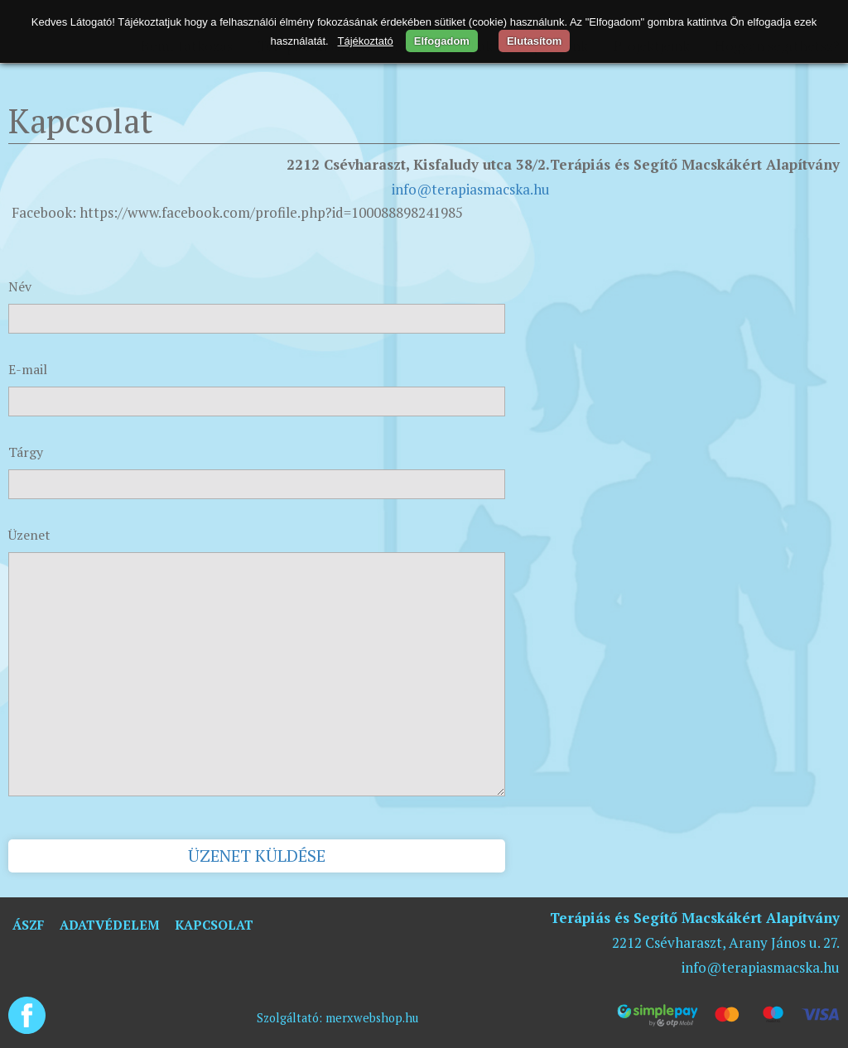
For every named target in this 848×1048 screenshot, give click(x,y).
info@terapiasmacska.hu (471, 189)
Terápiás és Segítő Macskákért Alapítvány (695, 164)
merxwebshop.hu (371, 1018)
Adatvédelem (109, 924)
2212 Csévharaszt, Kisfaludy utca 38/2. (418, 164)
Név (19, 286)
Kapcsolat (214, 924)
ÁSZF (28, 924)
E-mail (27, 369)
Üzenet (29, 535)
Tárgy (25, 452)
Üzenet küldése (256, 855)
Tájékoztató (365, 41)
